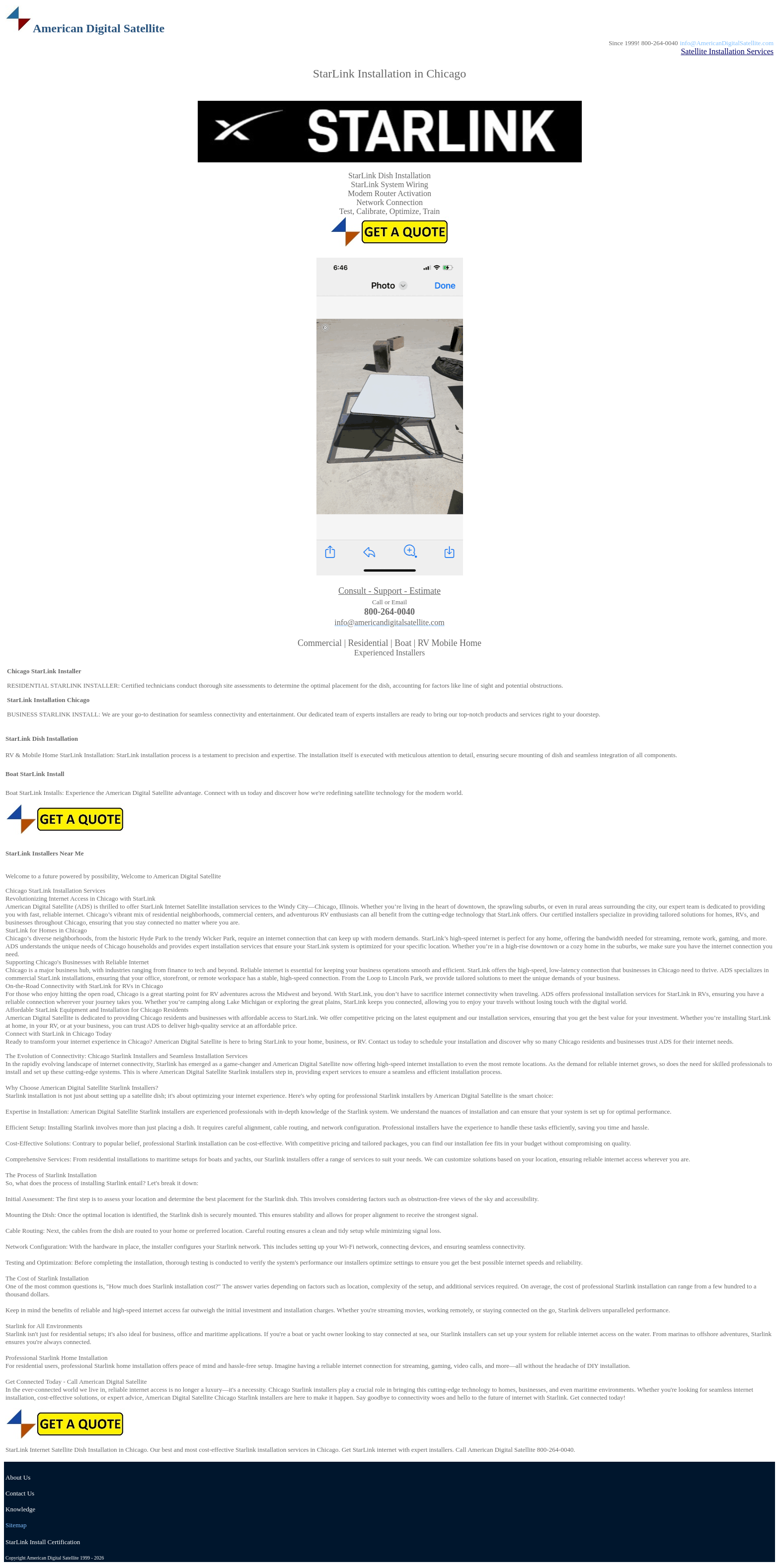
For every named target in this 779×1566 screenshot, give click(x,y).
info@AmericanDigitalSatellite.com (727, 43)
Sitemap (16, 1525)
